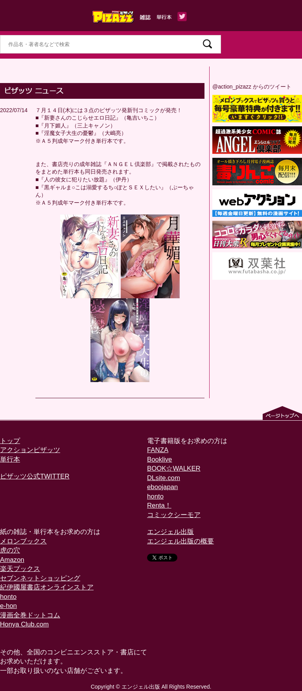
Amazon (12, 560)
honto (155, 496)
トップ (10, 441)
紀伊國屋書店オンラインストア (47, 587)
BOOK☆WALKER (174, 468)
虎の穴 (10, 550)
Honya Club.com (24, 624)
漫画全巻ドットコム (30, 615)
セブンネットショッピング (40, 578)
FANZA (157, 450)
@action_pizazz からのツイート (251, 86)
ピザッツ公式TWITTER (35, 476)
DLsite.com (163, 478)
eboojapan (162, 487)
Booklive (159, 459)
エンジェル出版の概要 (180, 541)
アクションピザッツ (30, 450)
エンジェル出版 (170, 532)
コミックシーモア (174, 515)
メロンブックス (23, 541)
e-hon (8, 606)
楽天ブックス (20, 569)
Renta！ (159, 505)
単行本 (10, 459)
